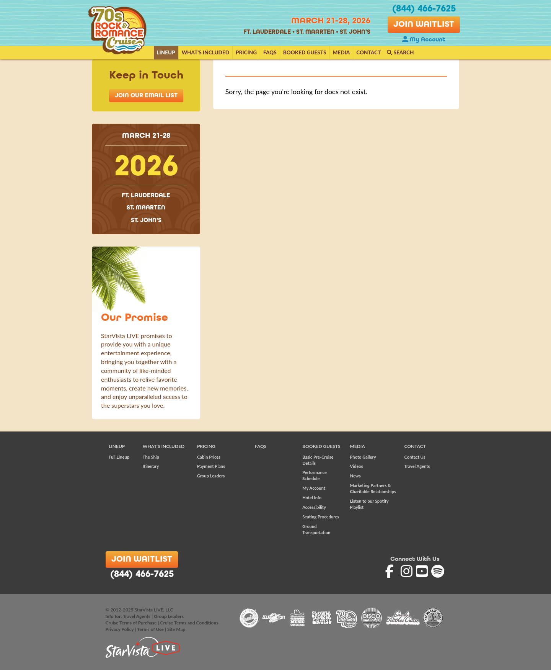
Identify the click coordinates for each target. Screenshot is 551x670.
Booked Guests (304, 52)
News (355, 475)
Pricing (246, 52)
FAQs (270, 52)
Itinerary (151, 466)
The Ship (151, 456)
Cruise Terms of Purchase (131, 623)
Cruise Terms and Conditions (189, 623)
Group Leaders (211, 475)
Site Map (176, 629)
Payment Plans (211, 466)
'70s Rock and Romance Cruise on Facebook (392, 571)
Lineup (166, 52)
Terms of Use (150, 629)
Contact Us (414, 456)
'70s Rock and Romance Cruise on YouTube (422, 571)
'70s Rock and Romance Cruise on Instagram (407, 571)
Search (400, 52)
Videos (356, 466)
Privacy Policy (120, 629)
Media (341, 52)
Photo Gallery (363, 456)
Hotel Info (311, 497)
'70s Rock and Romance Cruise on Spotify (438, 571)
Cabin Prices (208, 456)
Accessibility (314, 507)
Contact (368, 52)
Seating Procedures (320, 516)
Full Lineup (119, 456)
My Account (423, 40)
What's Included (205, 52)
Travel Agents (417, 466)
